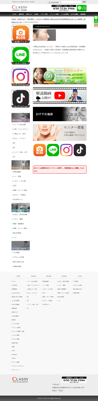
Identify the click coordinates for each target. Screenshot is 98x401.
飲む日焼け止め (18, 262)
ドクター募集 (15, 335)
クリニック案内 (54, 14)
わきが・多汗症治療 (19, 214)
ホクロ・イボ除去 (19, 195)
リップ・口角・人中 (19, 152)
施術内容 (21, 14)
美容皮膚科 (16, 172)
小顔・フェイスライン (20, 129)
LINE (13, 350)
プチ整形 (16, 252)
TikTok (13, 358)
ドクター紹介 (44, 14)
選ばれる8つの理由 (17, 296)
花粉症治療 (16, 266)
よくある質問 (64, 14)
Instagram (14, 354)
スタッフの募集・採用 (18, 331)
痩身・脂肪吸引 (18, 224)
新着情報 (82, 14)
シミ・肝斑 (16, 176)
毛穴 (14, 185)
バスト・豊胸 (17, 219)
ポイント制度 (15, 362)
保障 (13, 346)
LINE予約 (14, 285)
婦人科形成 (16, 233)
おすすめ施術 (74, 14)
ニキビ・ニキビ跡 (19, 181)
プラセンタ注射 (18, 257)
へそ (14, 237)
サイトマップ (15, 369)
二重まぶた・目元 (19, 134)
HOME (15, 14)
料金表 (36, 14)
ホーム (14, 281)
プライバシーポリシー (18, 366)
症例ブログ (29, 14)
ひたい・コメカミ (19, 138)
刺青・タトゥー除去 (19, 190)
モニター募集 (15, 339)
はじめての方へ (16, 293)
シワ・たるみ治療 (19, 124)
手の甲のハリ (17, 199)
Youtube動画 (15, 316)
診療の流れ (15, 343)
